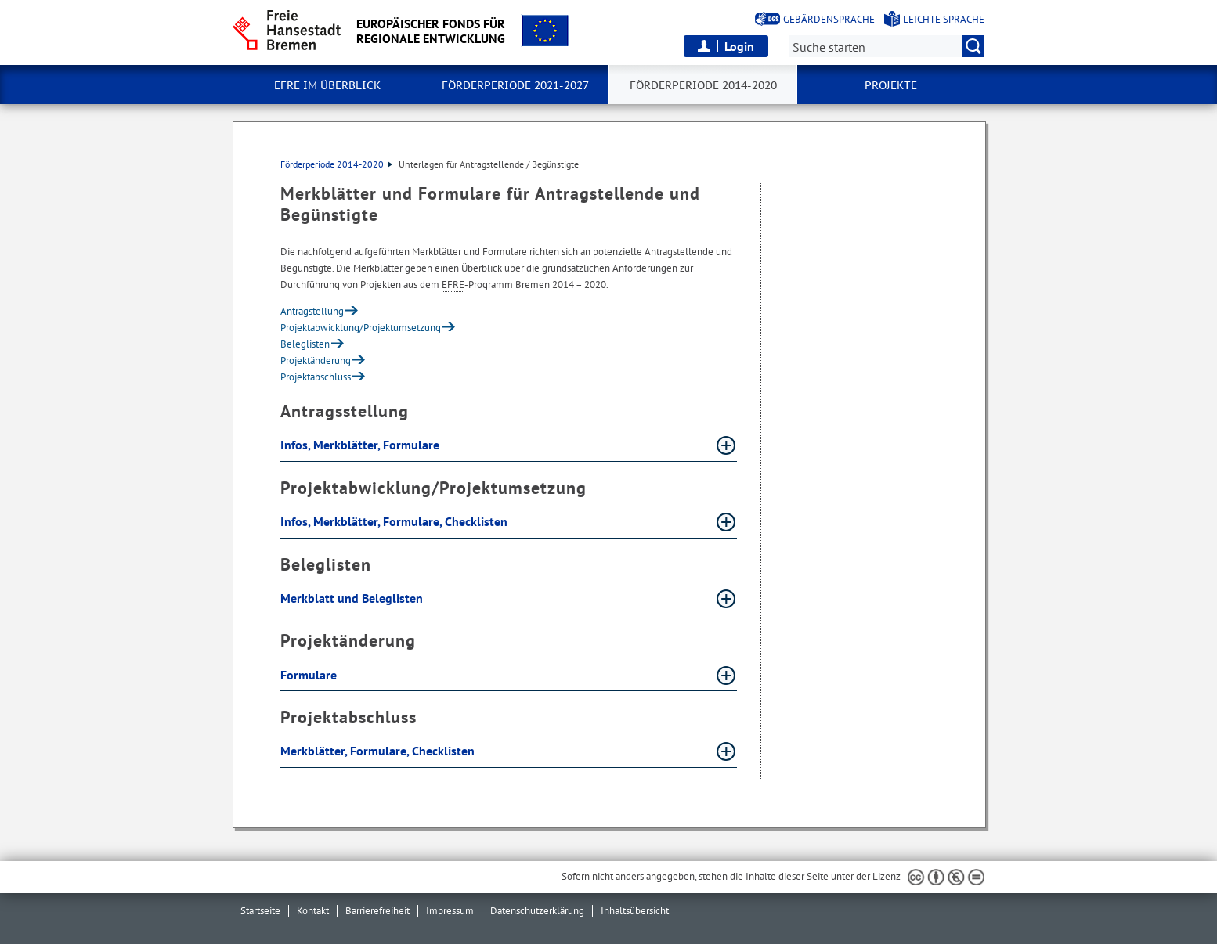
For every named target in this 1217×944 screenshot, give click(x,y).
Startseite (260, 910)
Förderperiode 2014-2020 (336, 164)
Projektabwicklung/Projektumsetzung (360, 327)
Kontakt (313, 910)
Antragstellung (312, 311)
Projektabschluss (315, 377)
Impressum (450, 910)
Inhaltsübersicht (635, 910)
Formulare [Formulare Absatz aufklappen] (310, 675)
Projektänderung (315, 360)
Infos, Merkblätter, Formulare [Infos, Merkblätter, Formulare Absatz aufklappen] (361, 444)
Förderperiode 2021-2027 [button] (515, 85)
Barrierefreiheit (377, 910)
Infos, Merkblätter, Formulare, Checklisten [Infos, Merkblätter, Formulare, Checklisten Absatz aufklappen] (395, 521)
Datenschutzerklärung (537, 910)
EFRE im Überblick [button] (327, 85)
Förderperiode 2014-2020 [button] (703, 85)
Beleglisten (305, 344)
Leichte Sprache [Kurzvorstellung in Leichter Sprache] (943, 19)
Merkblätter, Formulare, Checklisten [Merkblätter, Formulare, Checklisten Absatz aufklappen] (379, 750)
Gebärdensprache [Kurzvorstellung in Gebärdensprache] (829, 19)
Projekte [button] (891, 85)
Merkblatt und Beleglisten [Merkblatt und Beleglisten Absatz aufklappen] (353, 598)
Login (739, 46)
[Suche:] (886, 46)
